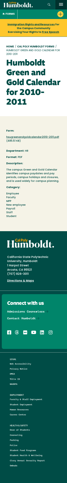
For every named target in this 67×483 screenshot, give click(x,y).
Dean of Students (20, 429)
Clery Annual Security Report (27, 460)
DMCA (12, 373)
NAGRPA (13, 384)
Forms (9, 14)
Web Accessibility (20, 363)
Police (13, 445)
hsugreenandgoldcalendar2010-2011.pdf (32, 137)
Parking (14, 440)
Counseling (16, 435)
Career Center (18, 414)
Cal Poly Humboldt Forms (35, 46)
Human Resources (19, 409)
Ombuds (13, 465)
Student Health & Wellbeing (26, 455)
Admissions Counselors (26, 311)
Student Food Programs (23, 450)
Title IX (15, 379)
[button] (49, 5)
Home (10, 46)
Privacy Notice (18, 368)
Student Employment (21, 404)
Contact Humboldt (21, 318)
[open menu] (61, 5)
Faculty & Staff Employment (26, 399)
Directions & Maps (20, 280)
